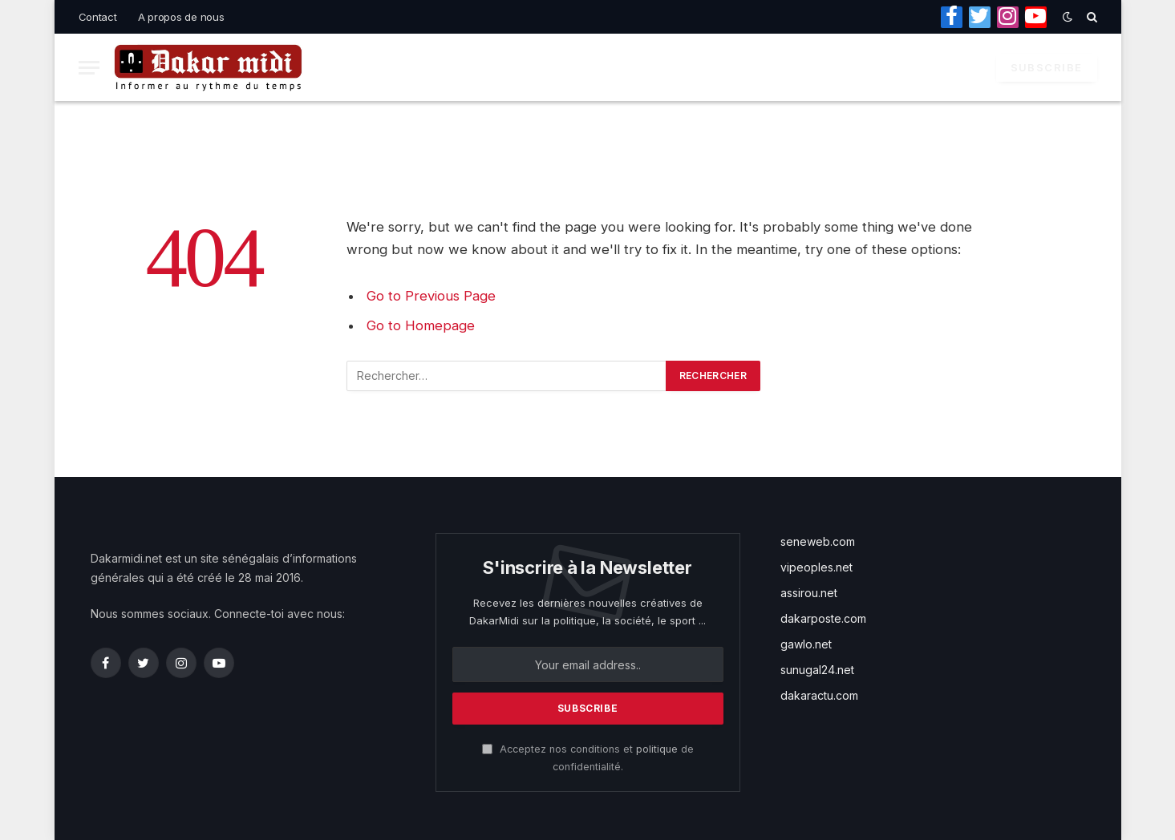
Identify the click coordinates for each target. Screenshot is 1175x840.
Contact (98, 16)
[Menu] (89, 68)
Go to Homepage (421, 325)
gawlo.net (806, 644)
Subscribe (1047, 67)
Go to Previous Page (431, 296)
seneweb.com (817, 541)
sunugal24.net (817, 669)
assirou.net (808, 593)
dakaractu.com (819, 695)
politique (657, 749)
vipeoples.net (816, 567)
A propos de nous (181, 16)
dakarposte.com (823, 618)
